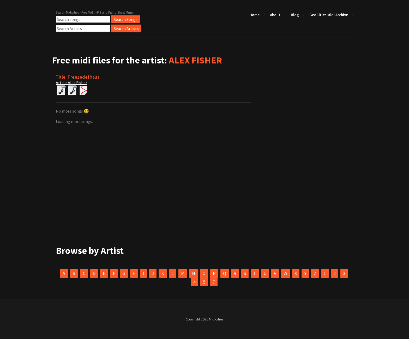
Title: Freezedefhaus (77, 77)
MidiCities (216, 319)
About (275, 14)
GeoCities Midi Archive (328, 14)
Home (254, 14)
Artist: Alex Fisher (71, 82)
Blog (295, 14)
